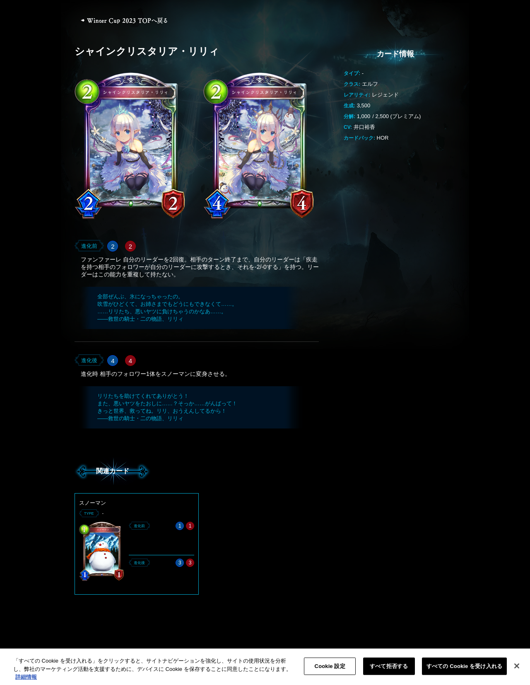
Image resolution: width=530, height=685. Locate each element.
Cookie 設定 (330, 671)
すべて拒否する (389, 671)
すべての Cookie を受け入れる (464, 671)
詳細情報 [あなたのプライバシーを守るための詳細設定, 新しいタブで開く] (26, 681)
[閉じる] (517, 670)
